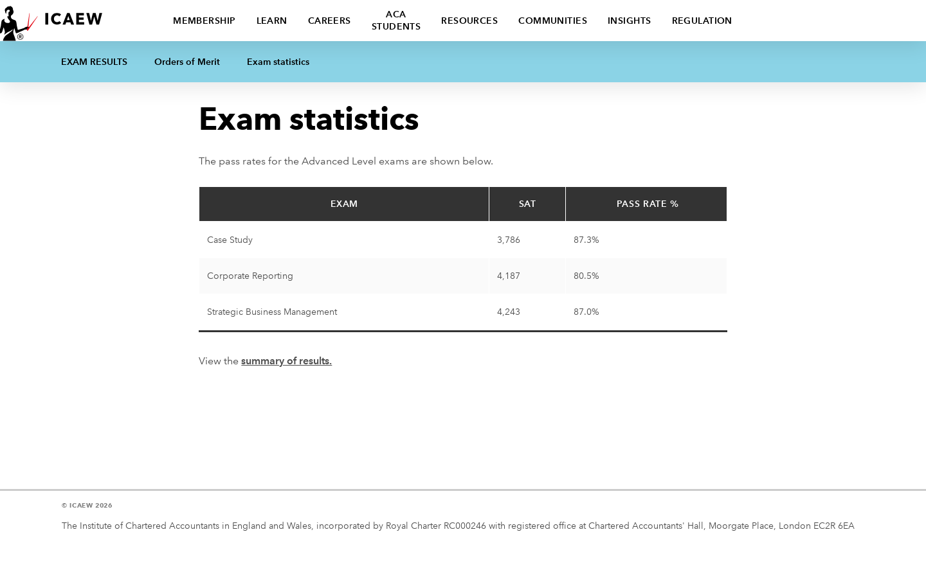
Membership (204, 20)
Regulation (702, 20)
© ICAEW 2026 (87, 505)
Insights (629, 20)
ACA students (396, 20)
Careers (329, 20)
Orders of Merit (187, 61)
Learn (272, 20)
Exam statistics (278, 61)
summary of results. (286, 361)
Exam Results (94, 61)
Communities (552, 20)
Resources (469, 20)
